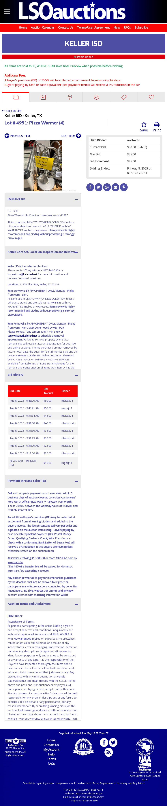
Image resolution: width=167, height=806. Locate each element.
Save (144, 127)
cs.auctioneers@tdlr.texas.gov (87, 796)
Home (23, 27)
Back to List (11, 111)
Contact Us (65, 27)
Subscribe (141, 27)
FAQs (127, 27)
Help (117, 27)
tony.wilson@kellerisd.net (22, 274)
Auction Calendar (42, 27)
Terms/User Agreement (93, 27)
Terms (51, 759)
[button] (77, 144)
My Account (51, 750)
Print (157, 127)
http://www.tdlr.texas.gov (89, 793)
